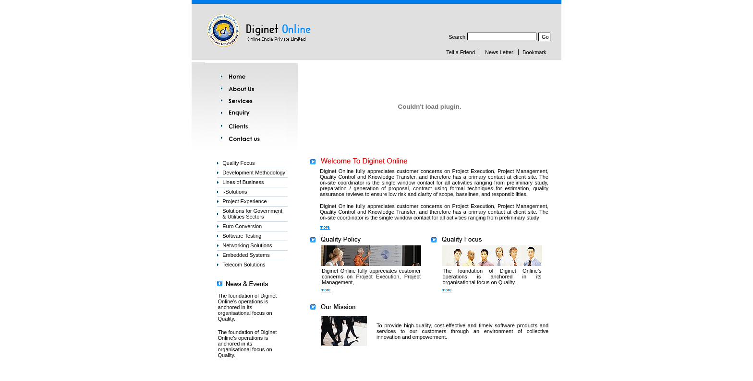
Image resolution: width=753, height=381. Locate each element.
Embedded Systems (245, 255)
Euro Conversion (242, 226)
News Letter (499, 52)
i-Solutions (234, 192)
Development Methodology (253, 172)
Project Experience (244, 201)
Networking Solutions (247, 245)
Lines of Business (243, 182)
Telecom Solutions (243, 264)
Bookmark (534, 52)
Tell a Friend (460, 52)
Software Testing (241, 236)
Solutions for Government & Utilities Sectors (252, 213)
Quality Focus (238, 163)
